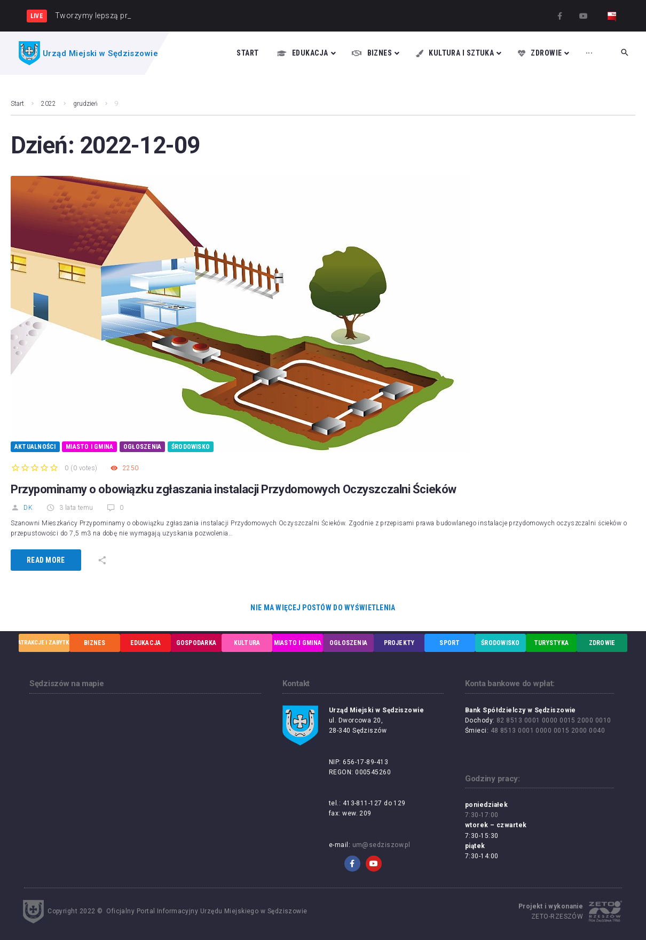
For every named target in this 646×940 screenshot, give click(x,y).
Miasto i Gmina (89, 446)
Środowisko (190, 446)
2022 (48, 103)
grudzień (85, 103)
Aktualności (35, 446)
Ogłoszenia (142, 446)
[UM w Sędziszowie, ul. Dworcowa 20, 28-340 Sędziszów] (145, 769)
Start (17, 103)
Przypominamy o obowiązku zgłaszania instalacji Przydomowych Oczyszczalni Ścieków (233, 489)
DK (22, 507)
